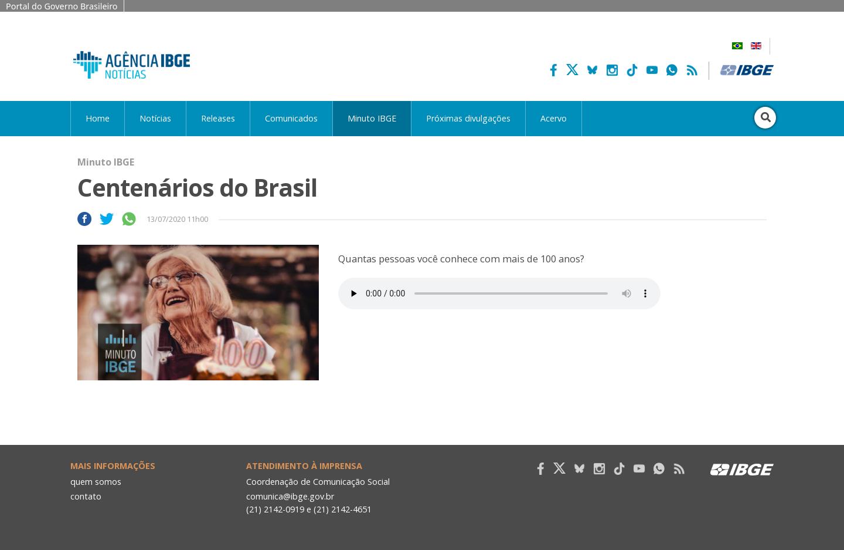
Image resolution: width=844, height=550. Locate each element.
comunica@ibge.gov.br (290, 496)
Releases (218, 118)
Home (98, 118)
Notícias (155, 118)
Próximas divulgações (468, 118)
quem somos (95, 481)
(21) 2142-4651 (343, 509)
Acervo (553, 118)
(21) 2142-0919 (275, 509)
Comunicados (291, 118)
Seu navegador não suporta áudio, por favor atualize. (499, 293)
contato (85, 496)
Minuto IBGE (372, 118)
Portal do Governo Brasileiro (62, 6)
